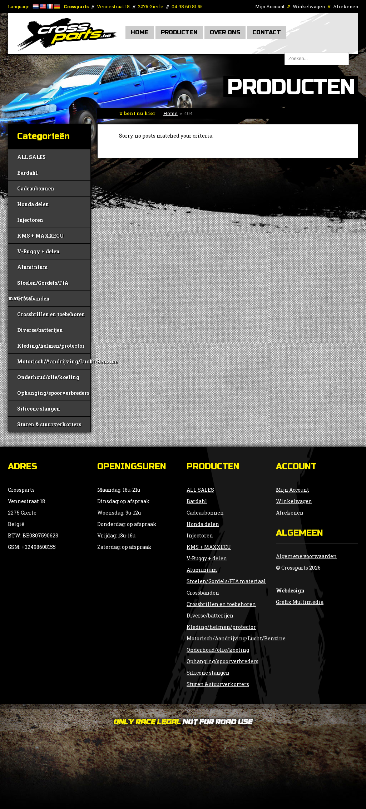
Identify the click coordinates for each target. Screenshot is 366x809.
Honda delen (33, 204)
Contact (266, 32)
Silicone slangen (38, 408)
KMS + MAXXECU (40, 235)
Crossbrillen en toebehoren (51, 314)
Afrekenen (345, 6)
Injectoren (30, 220)
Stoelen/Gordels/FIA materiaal (38, 285)
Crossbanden (33, 298)
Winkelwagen (309, 6)
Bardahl (27, 172)
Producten (179, 32)
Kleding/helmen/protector (51, 345)
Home (140, 32)
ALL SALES (31, 157)
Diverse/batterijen (40, 330)
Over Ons (225, 32)
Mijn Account (270, 6)
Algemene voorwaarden (306, 556)
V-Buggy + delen (38, 251)
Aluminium (32, 267)
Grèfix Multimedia (299, 602)
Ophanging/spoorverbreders (53, 392)
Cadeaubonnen (35, 188)
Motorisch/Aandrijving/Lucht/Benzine (53, 361)
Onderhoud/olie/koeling (48, 377)
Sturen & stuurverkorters (49, 424)
